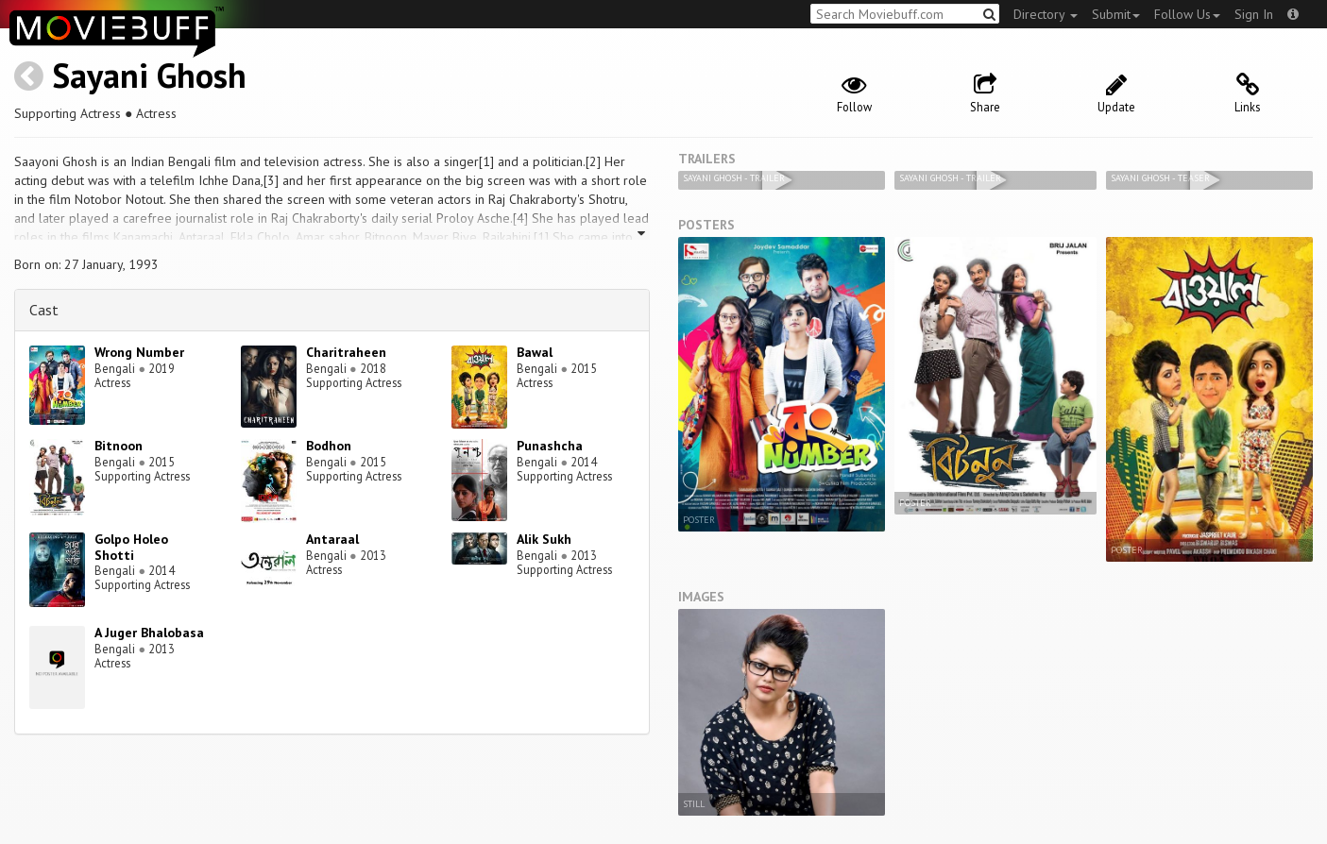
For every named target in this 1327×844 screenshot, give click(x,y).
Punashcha (550, 445)
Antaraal (332, 539)
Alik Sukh (544, 539)
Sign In (1253, 14)
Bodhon (328, 445)
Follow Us (1187, 14)
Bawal (535, 352)
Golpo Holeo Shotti (131, 547)
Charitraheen (346, 352)
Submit (1116, 14)
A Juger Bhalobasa (149, 632)
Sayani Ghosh (149, 75)
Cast (44, 309)
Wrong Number (139, 352)
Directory (1045, 14)
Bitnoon (118, 445)
